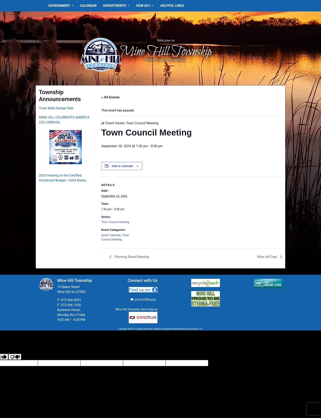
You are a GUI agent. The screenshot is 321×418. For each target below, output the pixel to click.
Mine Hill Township (165, 52)
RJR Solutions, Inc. (194, 329)
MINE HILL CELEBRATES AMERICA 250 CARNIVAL (64, 119)
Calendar (88, 6)
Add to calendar (122, 166)
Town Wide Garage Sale (56, 108)
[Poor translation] (14, 357)
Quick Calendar (111, 235)
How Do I (143, 6)
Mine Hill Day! (267, 257)
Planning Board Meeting (131, 257)
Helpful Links (172, 6)
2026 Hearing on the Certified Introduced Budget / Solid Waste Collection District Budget (62, 178)
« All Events (110, 97)
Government (59, 6)
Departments (115, 6)
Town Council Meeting (115, 222)
